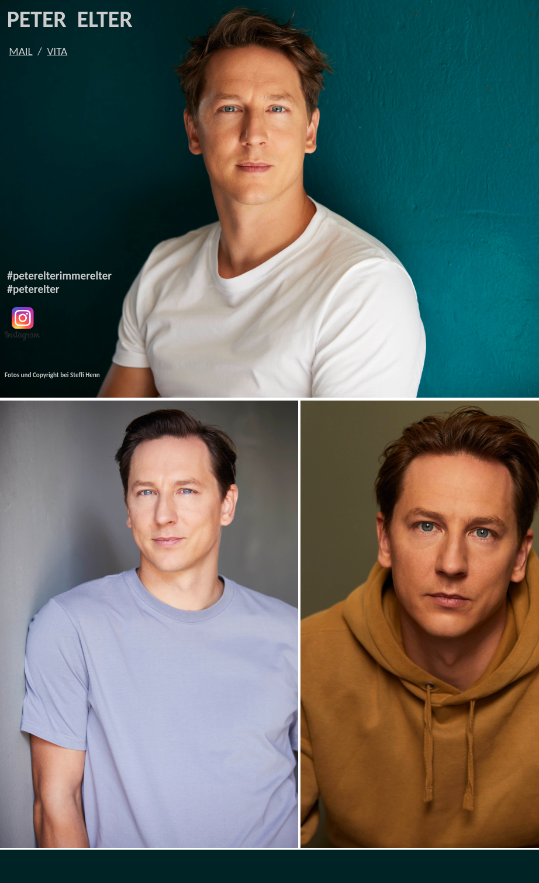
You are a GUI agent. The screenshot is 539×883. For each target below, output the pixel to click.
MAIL (20, 51)
